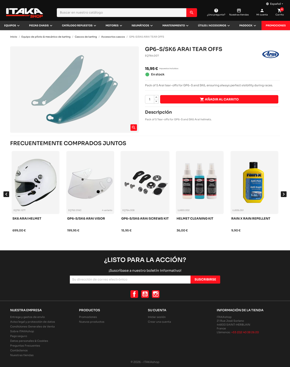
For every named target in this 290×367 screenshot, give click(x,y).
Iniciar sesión (157, 317)
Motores (112, 25)
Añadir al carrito (219, 99)
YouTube (145, 294)
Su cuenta (157, 310)
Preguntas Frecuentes (25, 345)
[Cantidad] (149, 99)
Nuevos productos (91, 321)
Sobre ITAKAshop (22, 331)
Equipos (10, 25)
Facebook (134, 294)
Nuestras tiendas (22, 355)
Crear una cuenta (159, 321)
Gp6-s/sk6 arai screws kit (145, 219)
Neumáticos (140, 25)
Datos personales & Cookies (29, 341)
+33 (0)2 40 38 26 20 (245, 332)
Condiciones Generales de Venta (32, 326)
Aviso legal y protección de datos (32, 321)
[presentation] (6, 194)
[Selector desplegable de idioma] (275, 3)
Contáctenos (19, 350)
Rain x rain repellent (250, 219)
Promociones (276, 25)
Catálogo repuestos (77, 25)
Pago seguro (18, 336)
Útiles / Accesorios (212, 25)
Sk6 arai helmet (26, 219)
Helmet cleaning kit (195, 219)
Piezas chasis (39, 25)
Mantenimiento (173, 25)
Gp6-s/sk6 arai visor (86, 219)
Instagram (156, 294)
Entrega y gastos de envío (27, 317)
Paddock (246, 25)
